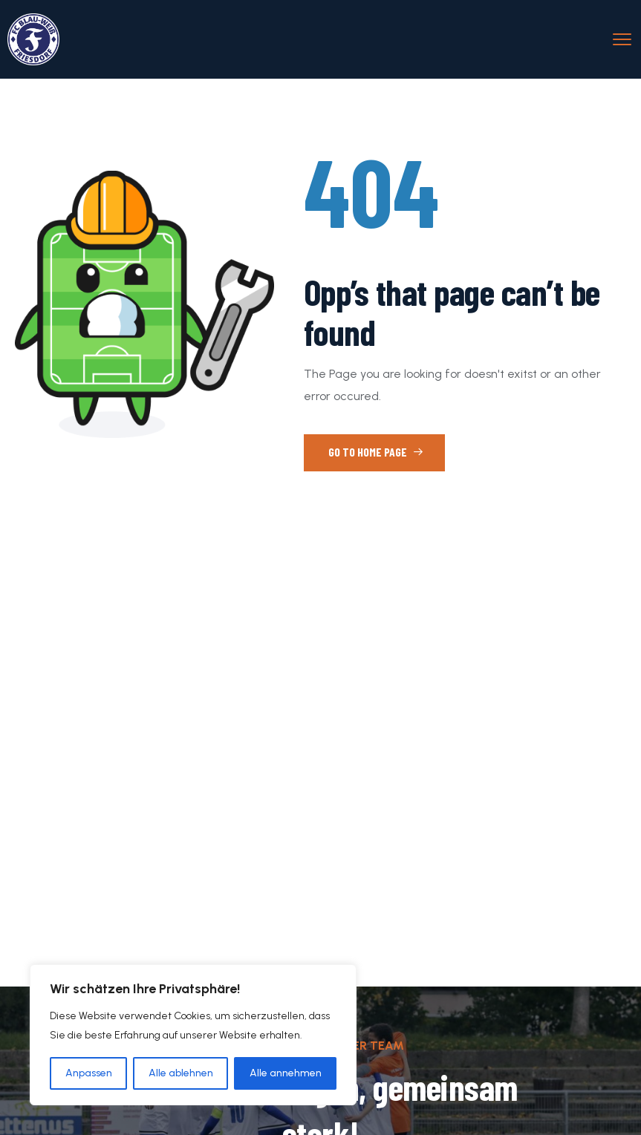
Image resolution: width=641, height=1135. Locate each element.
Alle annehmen (286, 1073)
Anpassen (88, 1073)
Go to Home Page (375, 452)
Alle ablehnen (181, 1073)
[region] (193, 1034)
